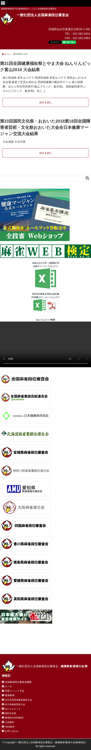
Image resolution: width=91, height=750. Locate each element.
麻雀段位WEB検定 (14, 717)
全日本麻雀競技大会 (15, 704)
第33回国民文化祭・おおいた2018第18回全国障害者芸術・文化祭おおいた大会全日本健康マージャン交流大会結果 (45, 127)
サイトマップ (52, 643)
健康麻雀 (10, 695)
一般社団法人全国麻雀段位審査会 (43, 15)
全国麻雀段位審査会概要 (18, 682)
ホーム (10, 643)
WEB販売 (10, 726)
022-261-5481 (81, 38)
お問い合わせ (29, 643)
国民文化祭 (10, 713)
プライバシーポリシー (18, 647)
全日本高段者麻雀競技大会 (18, 700)
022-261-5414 (81, 33)
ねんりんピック (13, 708)
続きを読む (45, 102)
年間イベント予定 (14, 690)
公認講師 (9, 722)
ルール (8, 686)
